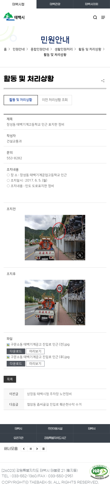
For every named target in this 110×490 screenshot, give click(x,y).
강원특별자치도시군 (55, 438)
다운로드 (16, 351)
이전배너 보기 (24, 448)
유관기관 (18, 438)
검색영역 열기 (95, 17)
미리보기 (35, 351)
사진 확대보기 (80, 255)
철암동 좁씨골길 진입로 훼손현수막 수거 (54, 404)
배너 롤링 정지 (30, 448)
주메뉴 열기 (103, 17)
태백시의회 (91, 4)
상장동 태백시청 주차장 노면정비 (49, 394)
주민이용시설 (55, 428)
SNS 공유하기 (103, 80)
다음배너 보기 (37, 448)
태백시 (18, 428)
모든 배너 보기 (43, 448)
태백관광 (55, 4)
